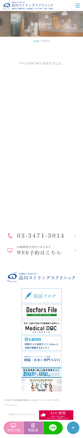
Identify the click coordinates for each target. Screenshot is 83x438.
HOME (36, 41)
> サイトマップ (10, 405)
